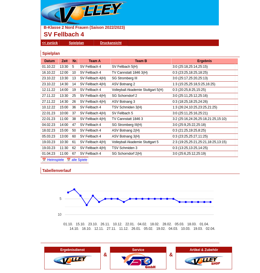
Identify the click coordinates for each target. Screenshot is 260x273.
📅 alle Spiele (77, 160)
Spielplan (76, 43)
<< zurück (50, 43)
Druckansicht (111, 43)
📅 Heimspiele (53, 160)
